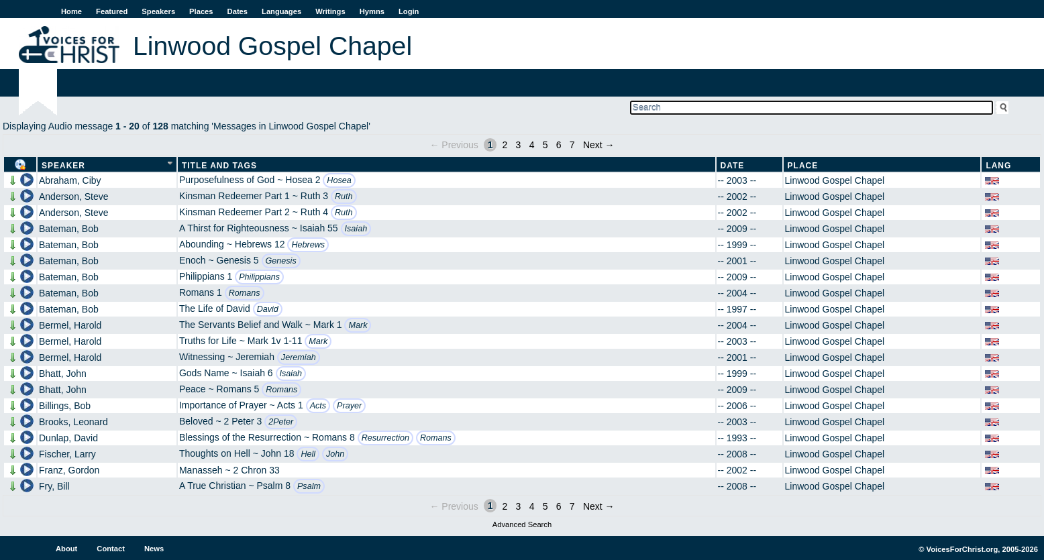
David (267, 309)
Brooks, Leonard (73, 421)
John (335, 454)
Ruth (344, 196)
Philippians (259, 277)
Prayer (349, 405)
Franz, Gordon (69, 470)
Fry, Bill (54, 486)
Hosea (339, 180)
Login (409, 11)
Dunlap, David (68, 438)
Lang (998, 165)
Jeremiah (298, 357)
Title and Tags (219, 165)
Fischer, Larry (67, 454)
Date (733, 165)
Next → (599, 144)
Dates (237, 11)
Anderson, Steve (74, 196)
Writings (330, 11)
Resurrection (385, 438)
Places (201, 11)
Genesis (281, 261)
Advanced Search (522, 524)
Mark (357, 325)
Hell (308, 454)
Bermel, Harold (70, 325)
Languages (281, 11)
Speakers (158, 11)
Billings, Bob (65, 405)
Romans (244, 293)
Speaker (63, 165)
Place (803, 165)
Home (71, 11)
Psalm (309, 486)
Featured (111, 11)
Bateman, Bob (69, 228)
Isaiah (356, 228)
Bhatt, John (63, 373)
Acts (318, 405)
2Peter (280, 422)
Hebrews (308, 244)
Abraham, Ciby (70, 180)
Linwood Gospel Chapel (835, 180)
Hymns (372, 11)
